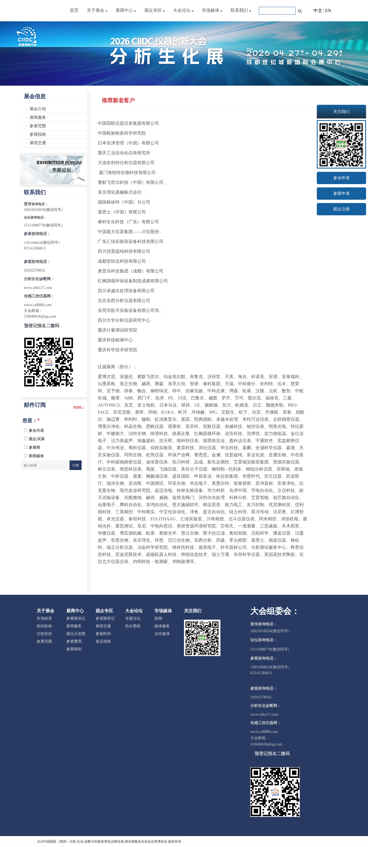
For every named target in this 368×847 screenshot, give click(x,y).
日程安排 (44, 634)
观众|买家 (34, 438)
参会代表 (34, 430)
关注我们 (193, 610)
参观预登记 (105, 618)
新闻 (158, 618)
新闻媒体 (34, 455)
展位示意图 (75, 634)
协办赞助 (132, 626)
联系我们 (241, 10)
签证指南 (103, 641)
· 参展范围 (35, 125)
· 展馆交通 (35, 142)
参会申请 (341, 178)
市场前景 (44, 618)
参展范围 (44, 641)
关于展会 (97, 10)
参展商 (32, 447)
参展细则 (74, 649)
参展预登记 (75, 618)
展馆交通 (103, 626)
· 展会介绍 (35, 108)
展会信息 (35, 96)
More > (78, 406)
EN (328, 10)
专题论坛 (132, 618)
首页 (74, 10)
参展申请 (341, 193)
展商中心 (126, 10)
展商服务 (74, 626)
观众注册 (341, 209)
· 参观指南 (35, 134)
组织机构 (44, 626)
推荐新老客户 (118, 100)
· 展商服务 (35, 117)
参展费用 (74, 641)
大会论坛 (183, 10)
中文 (318, 10)
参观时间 (103, 634)
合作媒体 (162, 634)
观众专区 (154, 10)
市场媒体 (212, 10)
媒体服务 (162, 626)
